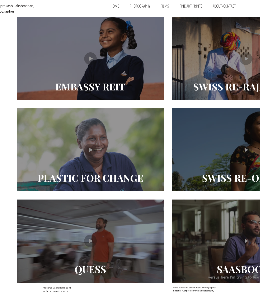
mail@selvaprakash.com (57, 287)
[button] (140, 6)
